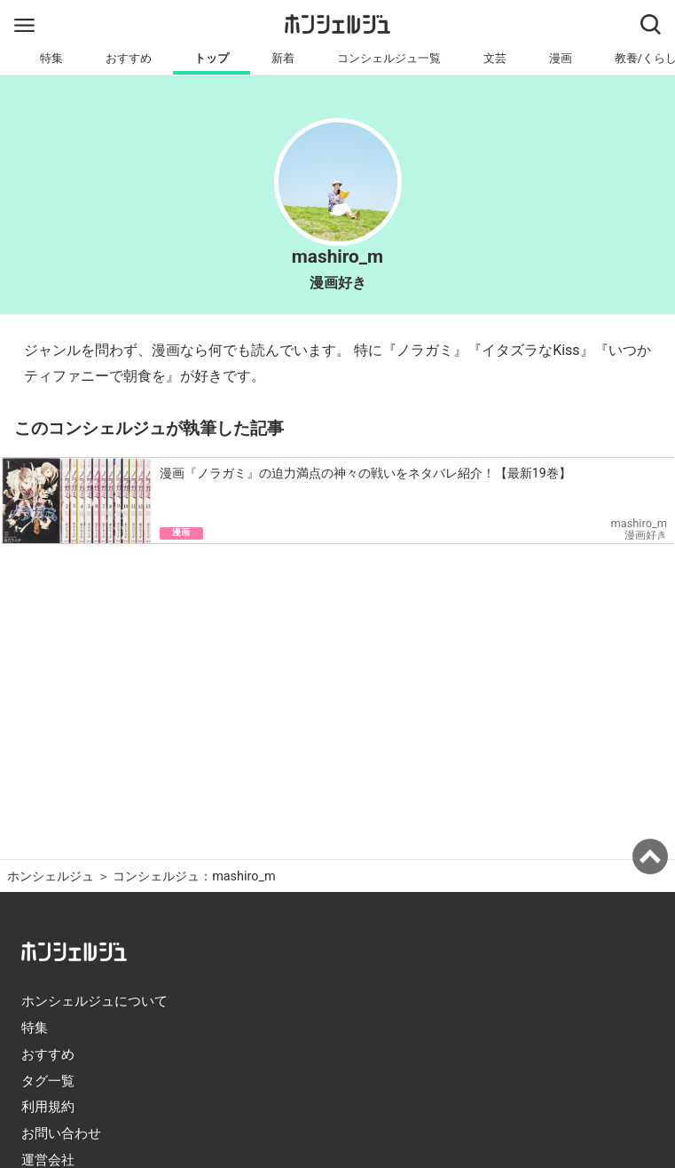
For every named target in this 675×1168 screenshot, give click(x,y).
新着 (282, 58)
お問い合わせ (61, 1133)
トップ (211, 58)
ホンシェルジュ (50, 876)
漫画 (560, 58)
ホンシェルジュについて (94, 1001)
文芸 (494, 58)
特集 (51, 58)
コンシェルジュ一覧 (389, 58)
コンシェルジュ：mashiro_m (194, 876)
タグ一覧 (48, 1081)
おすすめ (129, 58)
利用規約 (48, 1107)
